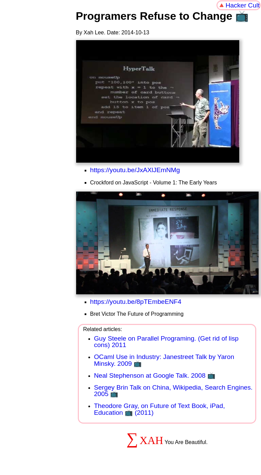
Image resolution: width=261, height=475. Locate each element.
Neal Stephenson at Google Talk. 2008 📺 (154, 375)
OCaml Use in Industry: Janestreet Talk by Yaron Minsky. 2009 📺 (164, 360)
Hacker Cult (243, 5)
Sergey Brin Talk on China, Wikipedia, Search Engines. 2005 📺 (173, 390)
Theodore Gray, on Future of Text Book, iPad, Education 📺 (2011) (159, 409)
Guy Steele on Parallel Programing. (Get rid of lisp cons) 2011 (166, 341)
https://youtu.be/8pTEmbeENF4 (135, 301)
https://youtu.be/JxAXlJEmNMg (135, 170)
